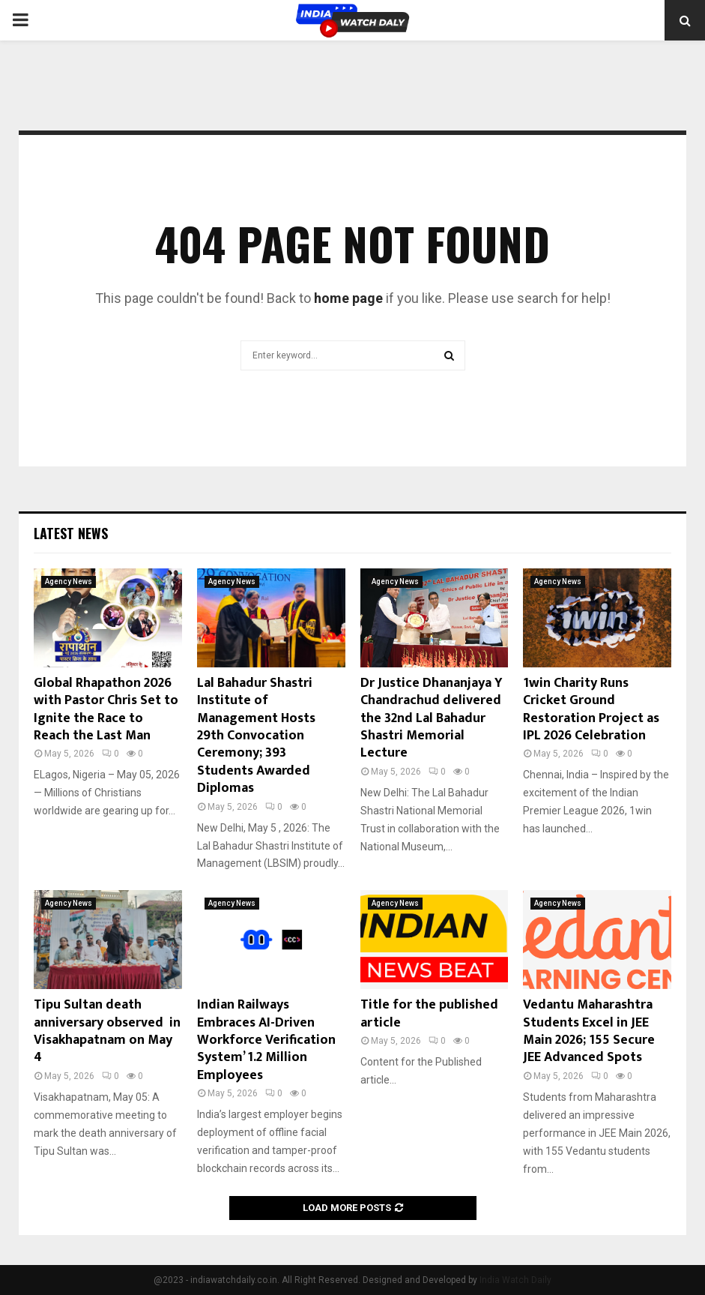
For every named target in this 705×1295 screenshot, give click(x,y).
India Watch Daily (515, 1280)
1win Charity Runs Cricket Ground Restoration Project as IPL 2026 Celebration (591, 709)
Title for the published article (429, 1013)
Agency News (68, 581)
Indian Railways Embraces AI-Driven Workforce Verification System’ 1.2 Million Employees (266, 1040)
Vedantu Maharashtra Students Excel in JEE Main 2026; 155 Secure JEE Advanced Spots (589, 1031)
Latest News (71, 533)
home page (348, 298)
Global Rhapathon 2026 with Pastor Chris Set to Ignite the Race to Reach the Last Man (106, 709)
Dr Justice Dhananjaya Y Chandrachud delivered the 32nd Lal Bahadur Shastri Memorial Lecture (431, 718)
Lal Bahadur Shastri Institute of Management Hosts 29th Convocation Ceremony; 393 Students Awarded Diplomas (256, 735)
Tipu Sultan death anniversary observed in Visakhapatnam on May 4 (107, 1031)
